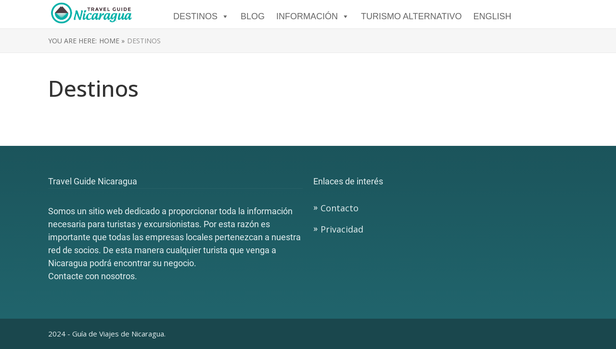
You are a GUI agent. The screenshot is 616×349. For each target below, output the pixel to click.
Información (312, 16)
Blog (253, 16)
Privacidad (342, 229)
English (492, 16)
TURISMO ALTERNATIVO (411, 16)
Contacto (340, 208)
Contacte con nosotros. (92, 276)
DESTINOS (201, 16)
